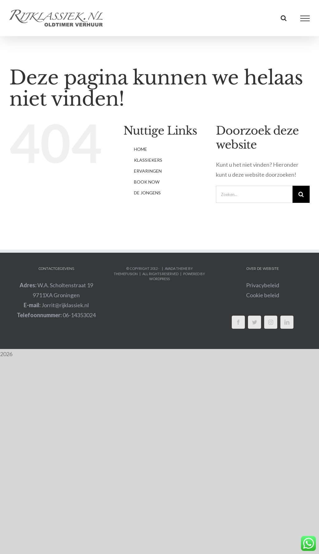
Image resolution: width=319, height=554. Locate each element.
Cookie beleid (262, 295)
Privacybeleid (262, 285)
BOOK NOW (147, 181)
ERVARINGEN (148, 171)
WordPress (159, 279)
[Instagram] (270, 322)
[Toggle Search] (284, 18)
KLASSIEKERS (148, 160)
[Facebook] (238, 322)
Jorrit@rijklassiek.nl (56, 305)
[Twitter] (254, 322)
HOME (140, 149)
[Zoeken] (301, 194)
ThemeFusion (126, 274)
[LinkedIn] (286, 322)
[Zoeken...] (254, 194)
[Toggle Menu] (305, 18)
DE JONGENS (147, 192)
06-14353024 (56, 315)
